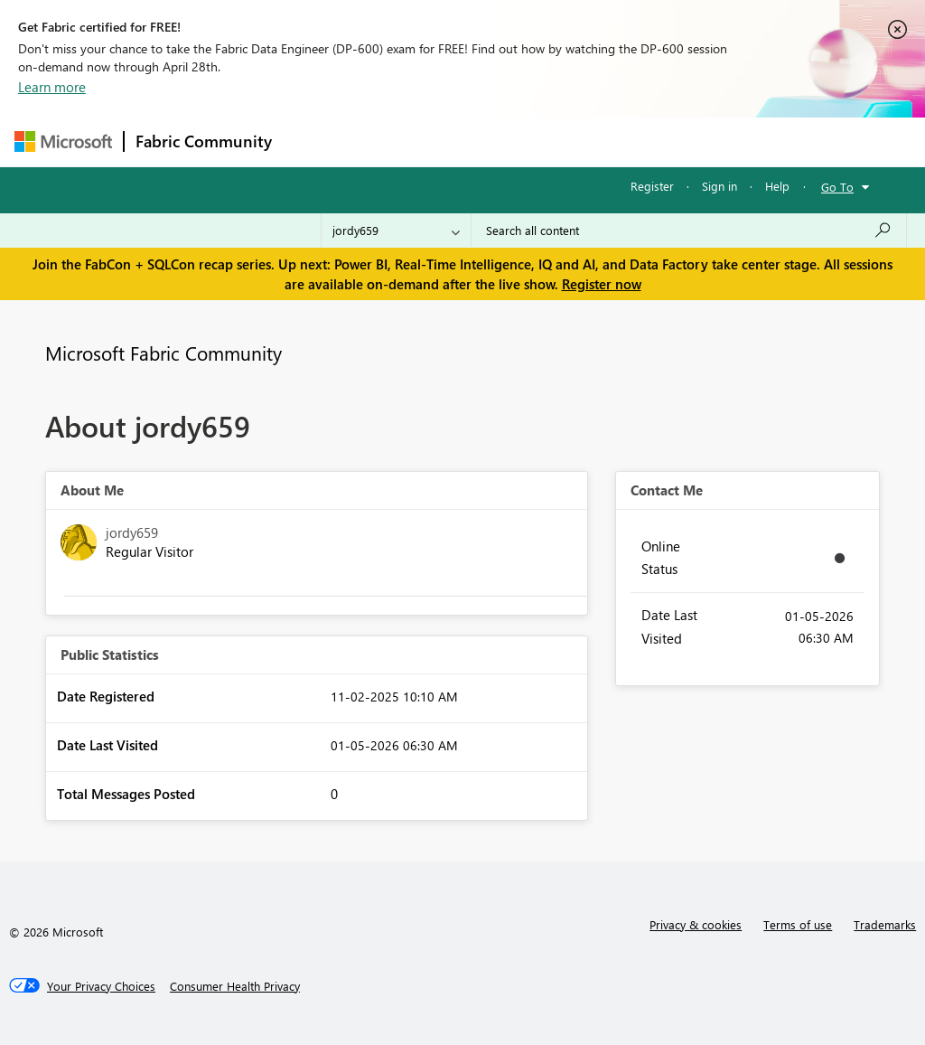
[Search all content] (689, 230)
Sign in (719, 185)
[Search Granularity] (396, 230)
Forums (313, 141)
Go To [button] (837, 186)
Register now (601, 284)
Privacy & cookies (695, 924)
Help (777, 185)
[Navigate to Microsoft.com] (63, 141)
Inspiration (392, 141)
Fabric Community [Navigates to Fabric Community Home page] (203, 141)
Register (652, 185)
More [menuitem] (689, 141)
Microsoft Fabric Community (163, 352)
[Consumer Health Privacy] (235, 986)
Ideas (467, 141)
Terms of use (797, 924)
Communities (547, 141)
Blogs (627, 141)
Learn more (52, 87)
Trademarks (885, 924)
